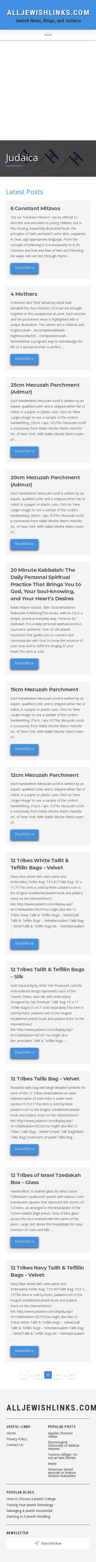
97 (57, 1375)
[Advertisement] (48, 90)
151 (71, 1375)
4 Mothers (23, 294)
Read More (24, 267)
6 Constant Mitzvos (35, 208)
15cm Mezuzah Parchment (44, 689)
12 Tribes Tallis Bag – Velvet (44, 1079)
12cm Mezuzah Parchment (44, 775)
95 (38, 1375)
